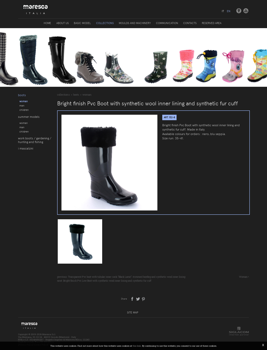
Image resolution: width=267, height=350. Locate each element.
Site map (132, 312)
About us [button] (63, 23)
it (223, 11)
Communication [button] (167, 23)
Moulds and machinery (135, 23)
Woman (23, 101)
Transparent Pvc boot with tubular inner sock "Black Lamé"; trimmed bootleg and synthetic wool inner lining (126, 276)
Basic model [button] (82, 23)
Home (47, 23)
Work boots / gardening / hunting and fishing (34, 142)
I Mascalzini (25, 151)
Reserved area (211, 23)
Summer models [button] (29, 118)
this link (137, 345)
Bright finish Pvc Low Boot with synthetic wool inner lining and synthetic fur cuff (107, 280)
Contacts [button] (189, 23)
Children (24, 109)
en (228, 11)
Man (21, 105)
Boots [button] (22, 95)
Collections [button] (105, 23)
